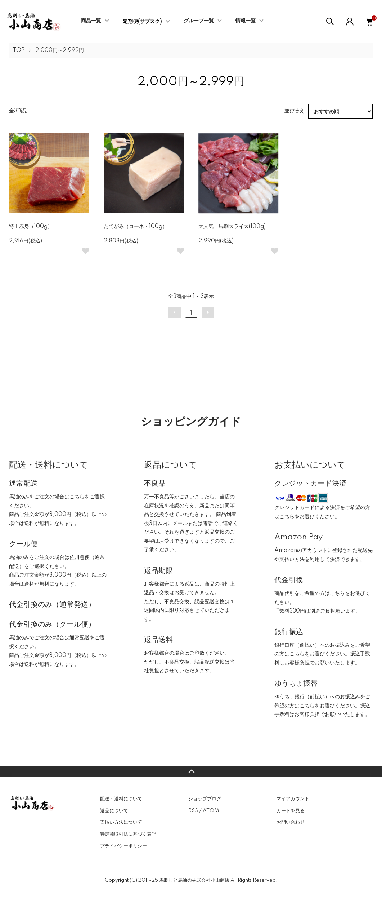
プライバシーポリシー (123, 846)
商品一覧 (91, 21)
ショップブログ (204, 798)
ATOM (211, 810)
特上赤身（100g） (31, 227)
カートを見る (291, 810)
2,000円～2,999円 (59, 50)
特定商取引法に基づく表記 (128, 834)
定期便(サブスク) (142, 22)
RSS (193, 810)
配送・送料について (121, 798)
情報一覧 (245, 21)
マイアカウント (293, 798)
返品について (114, 810)
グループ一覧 (199, 21)
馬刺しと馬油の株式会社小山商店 (194, 880)
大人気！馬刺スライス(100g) (232, 227)
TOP (19, 50)
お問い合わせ (291, 822)
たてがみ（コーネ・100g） (135, 227)
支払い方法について (121, 822)
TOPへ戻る (191, 771)
